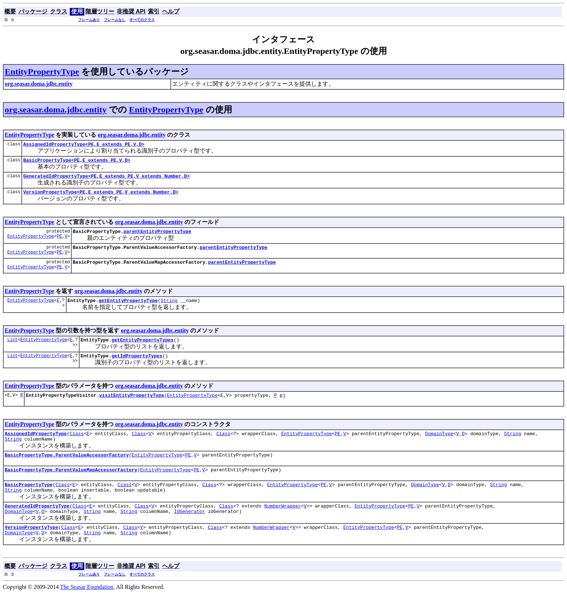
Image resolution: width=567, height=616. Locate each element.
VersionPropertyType (31, 548)
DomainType (439, 446)
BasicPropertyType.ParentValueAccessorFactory (67, 470)
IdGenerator (189, 531)
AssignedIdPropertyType (36, 446)
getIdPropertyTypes (136, 366)
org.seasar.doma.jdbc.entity (56, 109)
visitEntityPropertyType (131, 407)
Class (76, 446)
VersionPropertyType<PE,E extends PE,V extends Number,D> (100, 196)
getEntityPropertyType (128, 309)
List (12, 349)
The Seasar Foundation (87, 610)
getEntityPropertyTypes (142, 349)
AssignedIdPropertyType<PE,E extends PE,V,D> (83, 145)
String (169, 309)
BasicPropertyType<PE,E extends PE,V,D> (76, 162)
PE (59, 242)
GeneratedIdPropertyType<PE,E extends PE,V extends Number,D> (106, 179)
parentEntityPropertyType (157, 236)
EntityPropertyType (42, 71)
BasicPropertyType (29, 501)
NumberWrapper (282, 525)
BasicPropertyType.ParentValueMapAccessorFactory (71, 486)
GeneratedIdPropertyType (37, 525)
